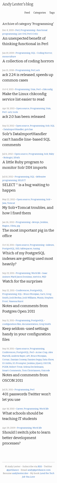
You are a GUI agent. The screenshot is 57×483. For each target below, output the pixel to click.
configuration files (11, 324)
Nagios (5, 226)
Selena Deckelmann (33, 367)
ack (38, 70)
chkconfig (47, 89)
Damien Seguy (35, 359)
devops (35, 222)
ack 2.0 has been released (23, 116)
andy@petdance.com (39, 470)
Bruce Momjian (31, 294)
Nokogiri (8, 157)
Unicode (45, 370)
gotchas (29, 129)
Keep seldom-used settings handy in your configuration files (26, 334)
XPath (17, 157)
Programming (28, 30)
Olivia (13, 226)
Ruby (51, 154)
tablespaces (26, 248)
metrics (37, 277)
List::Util (22, 34)
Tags (52, 12)
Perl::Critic (32, 34)
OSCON (47, 363)
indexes (50, 245)
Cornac (6, 359)
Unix (33, 89)
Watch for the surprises (22, 281)
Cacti (42, 294)
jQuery (39, 363)
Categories (39, 12)
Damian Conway (19, 359)
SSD (17, 248)
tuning (36, 248)
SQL (33, 53)
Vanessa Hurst (16, 301)
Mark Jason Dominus (21, 277)
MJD (44, 277)
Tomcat (11, 203)
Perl (17, 30)
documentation (30, 324)
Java (4, 203)
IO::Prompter (19, 363)
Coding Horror (44, 53)
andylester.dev (20, 473)
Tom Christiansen (31, 370)
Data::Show (48, 359)
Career (19, 408)
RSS (40, 466)
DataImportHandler (13, 129)
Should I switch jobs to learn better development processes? (26, 437)
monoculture (9, 56)
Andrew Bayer (18, 356)
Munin (40, 297)
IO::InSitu (7, 363)
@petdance (13, 470)
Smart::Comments (11, 370)
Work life (36, 273)
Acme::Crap (41, 352)
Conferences (22, 290)
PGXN (5, 367)
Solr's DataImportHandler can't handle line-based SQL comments (26, 139)
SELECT (22, 180)
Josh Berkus (15, 297)
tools (15, 112)
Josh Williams (29, 297)
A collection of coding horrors (28, 61)
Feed (27, 12)
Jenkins (44, 222)
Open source (22, 108)
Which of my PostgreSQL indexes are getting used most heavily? (27, 258)
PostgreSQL (8, 248)
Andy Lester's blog (17, 4)
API (28, 356)
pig (18, 226)
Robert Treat (15, 367)
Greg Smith (45, 324)
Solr (47, 126)
